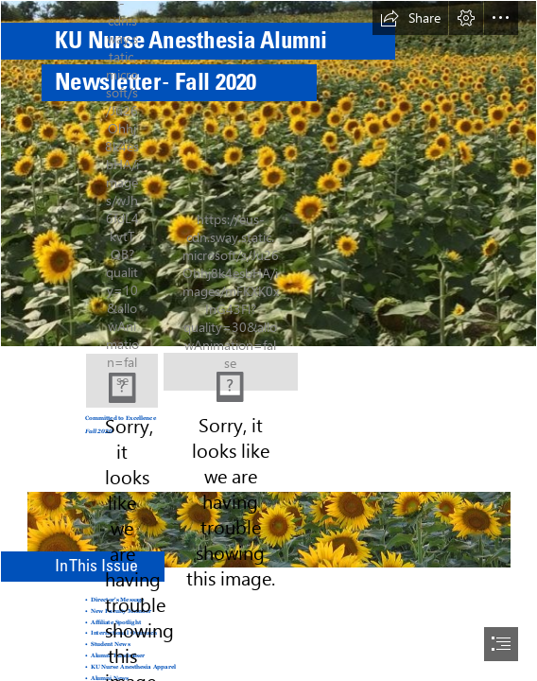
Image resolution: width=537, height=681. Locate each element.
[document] (268, 340)
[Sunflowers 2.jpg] (268, 516)
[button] (410, 18)
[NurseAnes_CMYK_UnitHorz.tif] (231, 369)
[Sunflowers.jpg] (268, 173)
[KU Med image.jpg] (122, 381)
